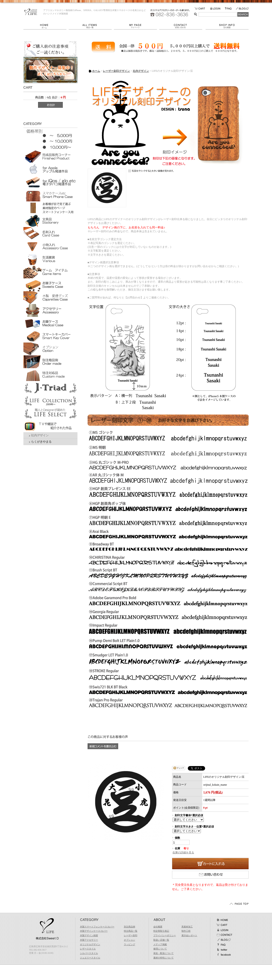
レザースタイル (88, 948)
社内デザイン (40, 435)
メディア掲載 (160, 944)
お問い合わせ (182, 26)
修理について (160, 948)
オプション (129, 940)
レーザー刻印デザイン (116, 71)
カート (222, 925)
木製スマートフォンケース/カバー (97, 926)
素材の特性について (163, 957)
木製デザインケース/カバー (94, 931)
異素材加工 (187, 926)
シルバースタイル (89, 953)
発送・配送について (163, 953)
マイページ (136, 26)
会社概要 (227, 26)
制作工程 (185, 931)
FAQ (230, 9)
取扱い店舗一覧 (161, 940)
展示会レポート (189, 935)
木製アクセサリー (89, 940)
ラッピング (129, 944)
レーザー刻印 (130, 935)
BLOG (242, 9)
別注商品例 (129, 926)
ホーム (46, 26)
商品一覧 (91, 26)
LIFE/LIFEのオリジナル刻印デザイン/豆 (31, 12)
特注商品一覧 (130, 931)
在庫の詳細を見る (183, 852)
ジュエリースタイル (90, 957)
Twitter (222, 949)
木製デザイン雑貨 (89, 935)
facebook (223, 954)
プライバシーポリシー (164, 935)
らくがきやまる (41, 441)
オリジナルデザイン (90, 944)
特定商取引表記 (161, 931)
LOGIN (217, 9)
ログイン (222, 930)
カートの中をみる (202, 9)
